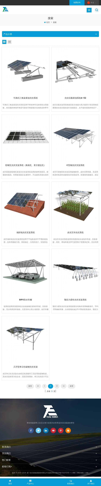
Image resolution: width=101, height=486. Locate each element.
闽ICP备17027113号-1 (63, 475)
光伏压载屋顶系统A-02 (75, 97)
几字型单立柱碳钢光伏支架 (26, 368)
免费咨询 (76, 2)
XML (86, 475)
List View (9, 42)
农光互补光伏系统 (75, 233)
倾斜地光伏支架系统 (25, 233)
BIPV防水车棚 (25, 301)
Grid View (4, 42)
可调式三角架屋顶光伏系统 (26, 97)
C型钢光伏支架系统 (75, 165)
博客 (74, 475)
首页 (48, 22)
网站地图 (80, 475)
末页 (71, 388)
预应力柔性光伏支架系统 (75, 301)
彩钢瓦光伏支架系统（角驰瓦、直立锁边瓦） (25, 165)
